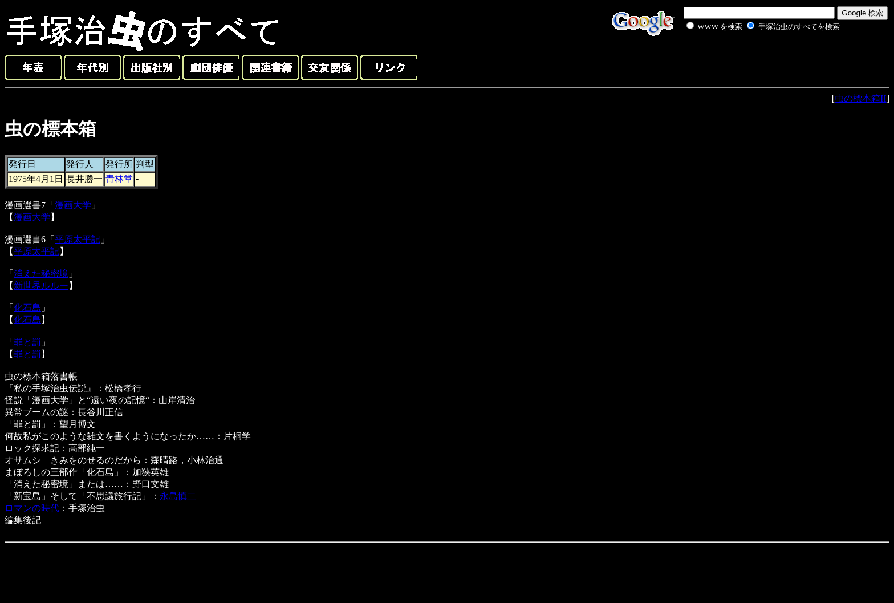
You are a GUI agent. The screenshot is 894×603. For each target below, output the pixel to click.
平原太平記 (77, 239)
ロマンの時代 (32, 508)
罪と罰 (27, 342)
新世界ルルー (41, 285)
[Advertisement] (750, 59)
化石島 (27, 308)
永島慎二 (178, 496)
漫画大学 (73, 205)
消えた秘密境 (41, 273)
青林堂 (119, 179)
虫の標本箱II (861, 98)
